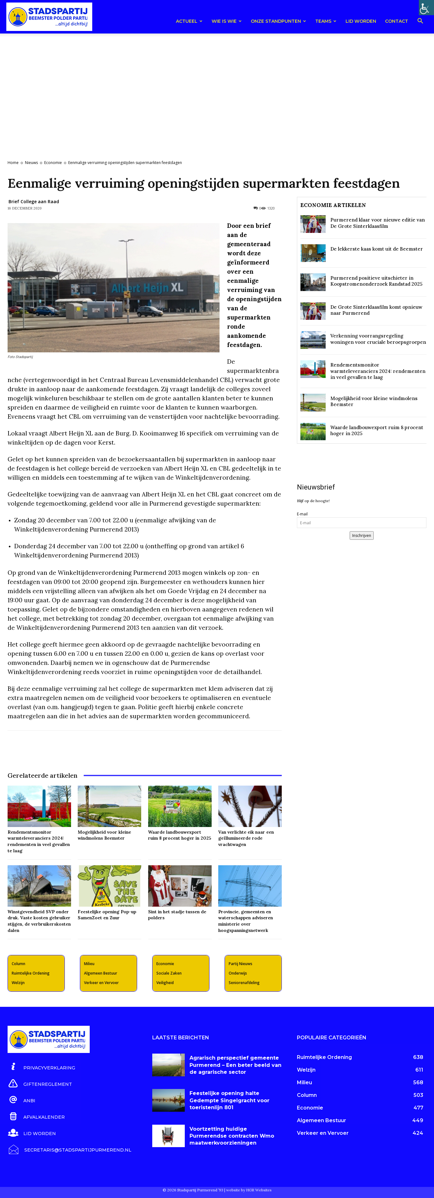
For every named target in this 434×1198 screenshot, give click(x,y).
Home (13, 162)
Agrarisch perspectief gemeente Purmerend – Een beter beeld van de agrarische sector (235, 1065)
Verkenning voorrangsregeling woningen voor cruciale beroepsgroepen (378, 339)
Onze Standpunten (278, 21)
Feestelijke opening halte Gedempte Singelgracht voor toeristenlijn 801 (229, 1100)
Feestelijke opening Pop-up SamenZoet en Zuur (107, 915)
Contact (396, 21)
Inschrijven (361, 535)
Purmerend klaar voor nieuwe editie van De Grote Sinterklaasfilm (377, 223)
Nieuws (31, 162)
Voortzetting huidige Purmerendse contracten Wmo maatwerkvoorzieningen (232, 1136)
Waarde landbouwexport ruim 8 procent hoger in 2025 (179, 835)
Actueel (189, 21)
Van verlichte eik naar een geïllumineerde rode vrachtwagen (246, 838)
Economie (53, 162)
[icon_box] (41, 1067)
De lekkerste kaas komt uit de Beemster (376, 249)
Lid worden (361, 21)
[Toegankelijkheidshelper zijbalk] (426, 7)
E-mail (302, 514)
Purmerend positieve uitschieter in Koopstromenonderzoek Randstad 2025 (376, 281)
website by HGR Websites (249, 1190)
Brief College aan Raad (34, 201)
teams (325, 21)
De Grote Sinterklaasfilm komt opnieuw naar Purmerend (376, 310)
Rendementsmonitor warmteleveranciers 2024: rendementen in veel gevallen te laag (377, 371)
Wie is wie (227, 21)
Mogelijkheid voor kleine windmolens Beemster (104, 835)
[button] (420, 22)
